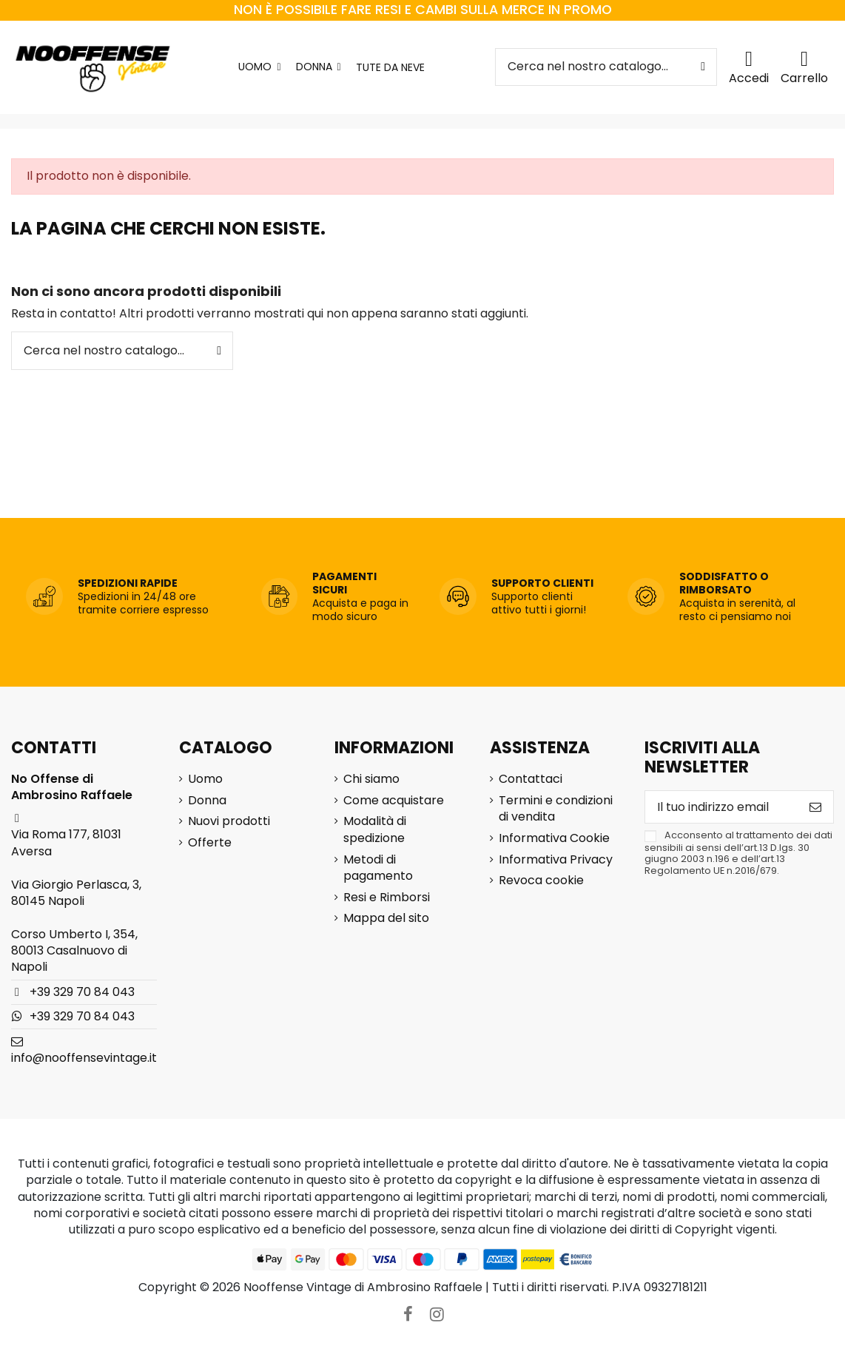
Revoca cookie (541, 880)
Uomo (205, 779)
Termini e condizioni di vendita (556, 808)
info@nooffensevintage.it (84, 1057)
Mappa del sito (386, 918)
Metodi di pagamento (378, 868)
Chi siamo (371, 779)
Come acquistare (393, 800)
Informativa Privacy (556, 860)
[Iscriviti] (815, 807)
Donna (207, 800)
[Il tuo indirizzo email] (721, 807)
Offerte (210, 843)
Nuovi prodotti (229, 821)
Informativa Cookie (554, 838)
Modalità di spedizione (374, 829)
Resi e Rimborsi (386, 897)
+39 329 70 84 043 (82, 991)
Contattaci (530, 779)
